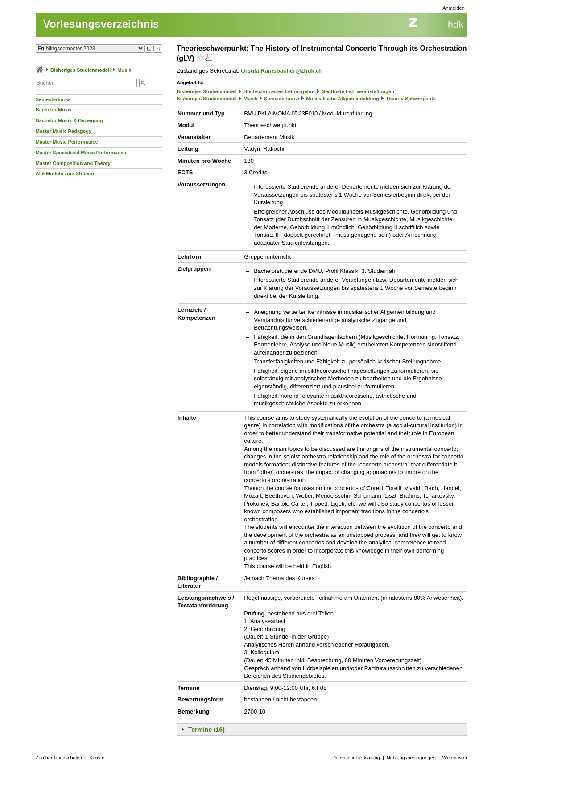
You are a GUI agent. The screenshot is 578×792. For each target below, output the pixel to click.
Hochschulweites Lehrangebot (279, 91)
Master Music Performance (67, 141)
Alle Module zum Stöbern (65, 173)
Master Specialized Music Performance (81, 152)
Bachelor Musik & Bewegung (69, 120)
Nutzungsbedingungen (411, 757)
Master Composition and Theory (73, 163)
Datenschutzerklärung (356, 757)
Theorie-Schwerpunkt (411, 98)
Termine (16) (206, 729)
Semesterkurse (53, 99)
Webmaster (454, 757)
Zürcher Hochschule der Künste (70, 757)
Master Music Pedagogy (63, 131)
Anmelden (453, 8)
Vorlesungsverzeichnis (101, 24)
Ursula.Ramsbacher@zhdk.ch (281, 70)
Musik (124, 70)
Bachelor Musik (54, 109)
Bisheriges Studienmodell (80, 70)
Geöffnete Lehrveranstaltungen (358, 91)
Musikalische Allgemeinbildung (342, 98)
